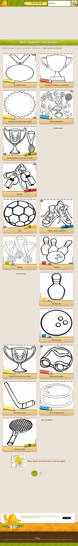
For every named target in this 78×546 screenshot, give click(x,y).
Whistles (20, 194)
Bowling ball (56, 340)
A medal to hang (20, 85)
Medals (19, 267)
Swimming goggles (57, 376)
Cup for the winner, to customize (56, 85)
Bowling (57, 267)
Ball (19, 231)
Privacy (37, 538)
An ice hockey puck (56, 413)
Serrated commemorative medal (19, 121)
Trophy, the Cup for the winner (20, 376)
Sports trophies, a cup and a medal (20, 158)
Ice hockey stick (20, 413)
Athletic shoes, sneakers (57, 231)
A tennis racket (19, 449)
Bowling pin (56, 303)
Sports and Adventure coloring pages (48, 461)
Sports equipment (56, 121)
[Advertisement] (38, 22)
